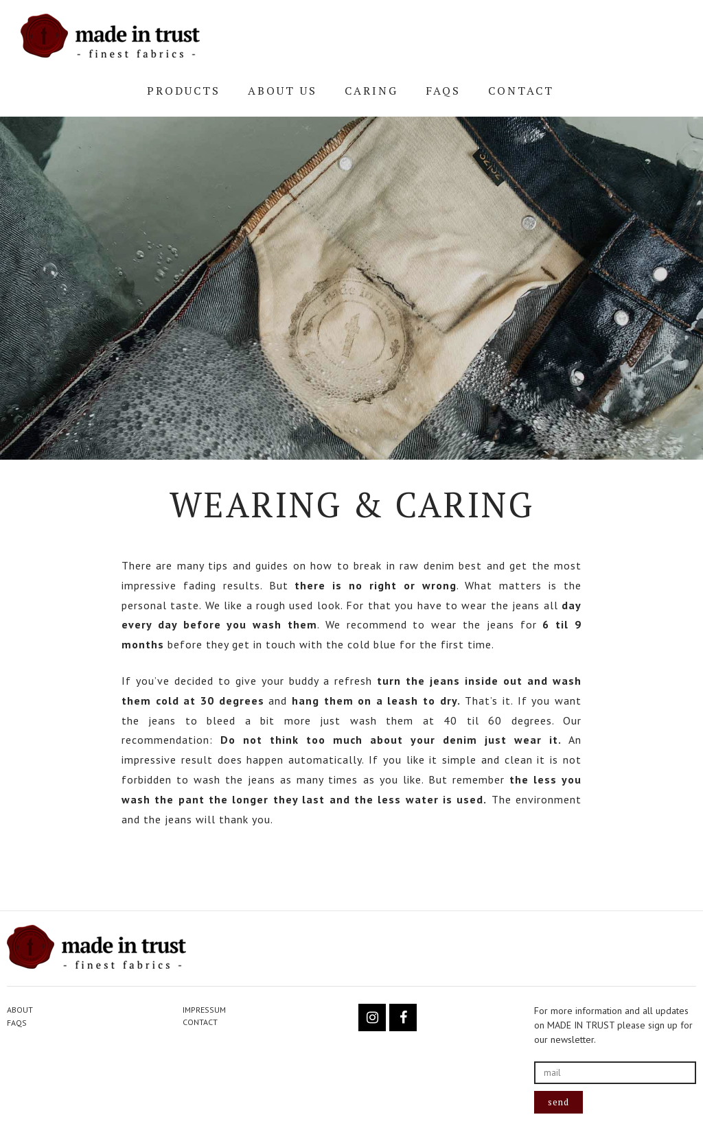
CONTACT (521, 90)
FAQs (443, 90)
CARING (371, 90)
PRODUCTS (183, 90)
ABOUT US (282, 90)
